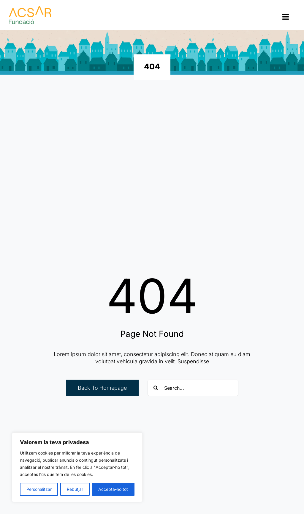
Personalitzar (39, 489)
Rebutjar (75, 489)
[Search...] (193, 388)
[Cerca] (156, 388)
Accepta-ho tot (113, 489)
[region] (77, 467)
